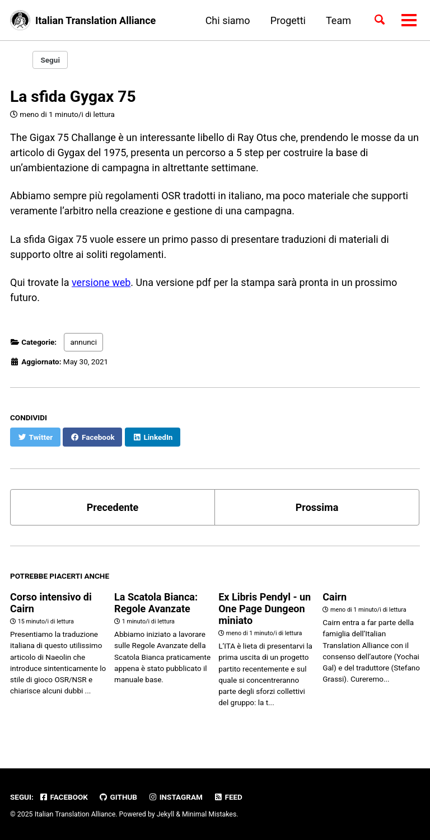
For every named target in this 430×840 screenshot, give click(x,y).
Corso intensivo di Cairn (51, 602)
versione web (101, 282)
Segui (50, 59)
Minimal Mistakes (209, 814)
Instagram (175, 796)
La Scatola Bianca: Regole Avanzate (156, 602)
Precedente (113, 507)
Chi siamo (227, 20)
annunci (83, 341)
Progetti (288, 20)
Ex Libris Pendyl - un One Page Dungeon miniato (264, 608)
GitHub (118, 796)
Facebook (63, 796)
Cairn (334, 597)
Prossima (317, 507)
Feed (227, 796)
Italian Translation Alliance (95, 20)
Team (338, 20)
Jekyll (166, 814)
